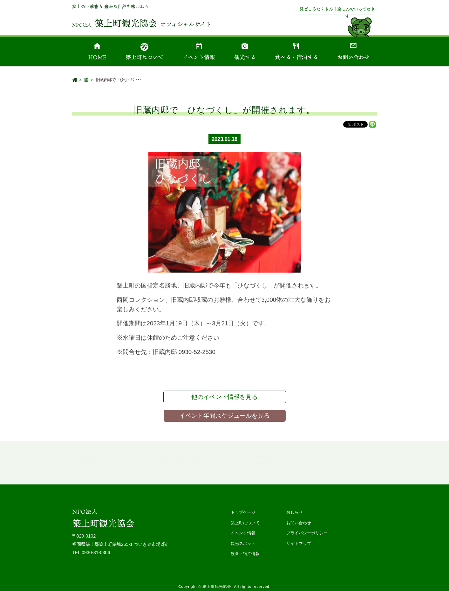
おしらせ (294, 512)
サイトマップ (298, 543)
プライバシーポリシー (307, 533)
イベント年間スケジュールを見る (224, 415)
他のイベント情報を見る (224, 396)
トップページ (243, 512)
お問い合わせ (298, 522)
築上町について (245, 522)
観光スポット (243, 543)
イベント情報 (243, 533)
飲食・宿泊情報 (245, 553)
